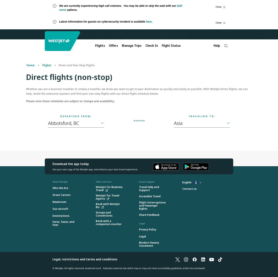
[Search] (226, 45)
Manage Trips (132, 45)
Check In (151, 45)
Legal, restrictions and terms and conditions (85, 259)
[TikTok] (220, 259)
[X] (177, 259)
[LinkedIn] (203, 259)
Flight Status (171, 45)
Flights (100, 45)
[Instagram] (186, 259)
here (149, 21)
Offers (113, 45)
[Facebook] (194, 259)
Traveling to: (202, 116)
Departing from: (76, 116)
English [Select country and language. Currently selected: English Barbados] (191, 182)
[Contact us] (189, 188)
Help (217, 45)
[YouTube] (211, 259)
